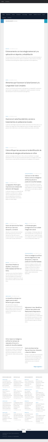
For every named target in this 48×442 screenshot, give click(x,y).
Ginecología (24, 14)
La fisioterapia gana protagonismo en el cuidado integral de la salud (33, 230)
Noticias (4, 17)
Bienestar (8, 14)
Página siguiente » (38, 369)
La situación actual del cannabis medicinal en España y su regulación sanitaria (29, 419)
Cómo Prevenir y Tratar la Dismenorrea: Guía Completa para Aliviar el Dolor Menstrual (7, 397)
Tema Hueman (16, 439)
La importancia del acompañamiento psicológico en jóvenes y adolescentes (29, 408)
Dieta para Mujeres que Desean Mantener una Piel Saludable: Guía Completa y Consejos (40, 409)
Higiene (30, 14)
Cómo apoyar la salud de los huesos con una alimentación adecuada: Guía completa (40, 421)
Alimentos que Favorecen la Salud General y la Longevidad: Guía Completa (40, 387)
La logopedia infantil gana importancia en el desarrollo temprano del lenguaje (14, 190)
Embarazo (18, 14)
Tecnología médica (29, 176)
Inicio (3, 1)
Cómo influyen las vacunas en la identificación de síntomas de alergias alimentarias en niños (21, 153)
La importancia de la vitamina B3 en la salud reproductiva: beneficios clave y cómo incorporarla (6, 408)
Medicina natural (37, 14)
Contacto (7, 1)
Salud (43, 14)
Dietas (13, 14)
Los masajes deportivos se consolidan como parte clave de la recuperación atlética (29, 397)
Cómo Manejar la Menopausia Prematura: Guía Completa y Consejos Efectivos (7, 419)
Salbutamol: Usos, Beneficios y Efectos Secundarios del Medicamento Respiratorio (33, 312)
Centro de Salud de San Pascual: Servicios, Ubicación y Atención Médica (33, 353)
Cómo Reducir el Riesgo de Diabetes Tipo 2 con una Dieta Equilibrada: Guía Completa (40, 398)
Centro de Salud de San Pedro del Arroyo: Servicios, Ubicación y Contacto (14, 230)
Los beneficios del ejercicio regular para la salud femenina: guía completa (13, 303)
